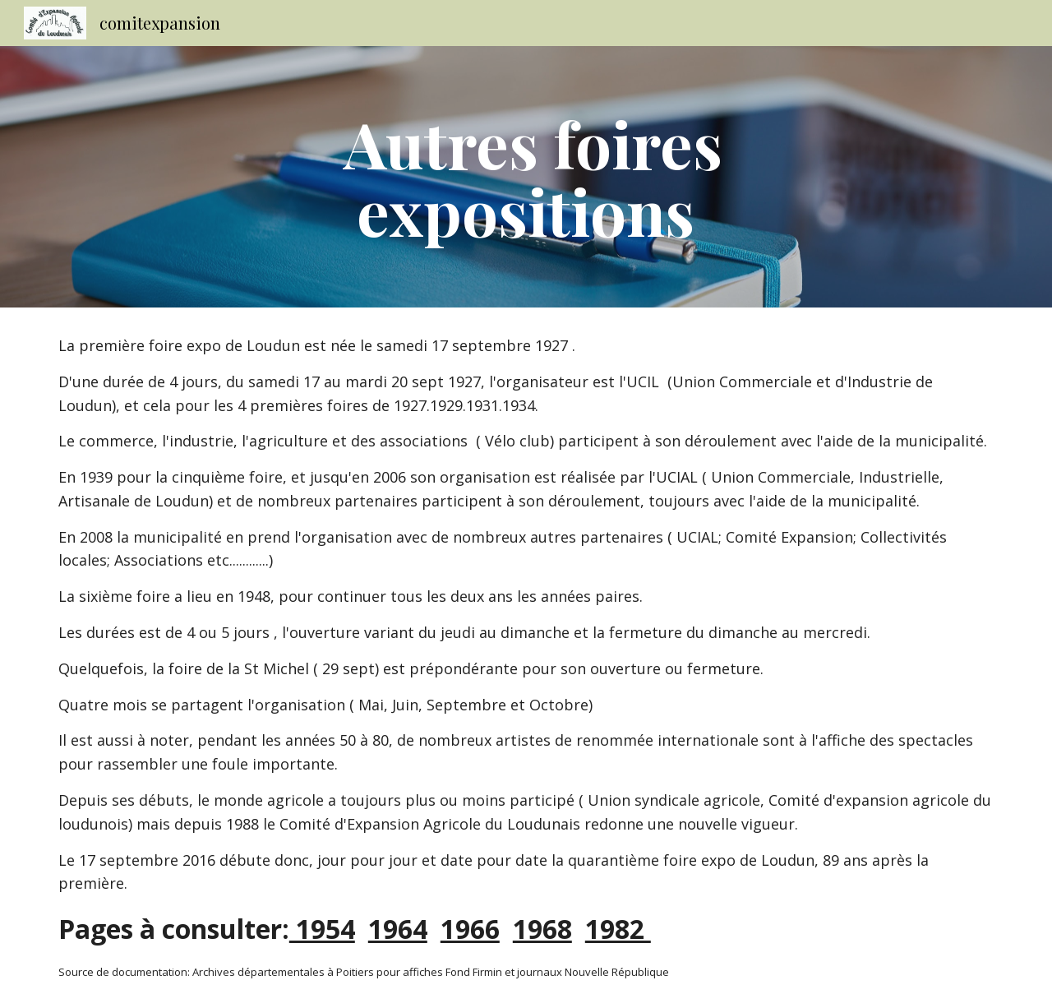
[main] (526, 176)
